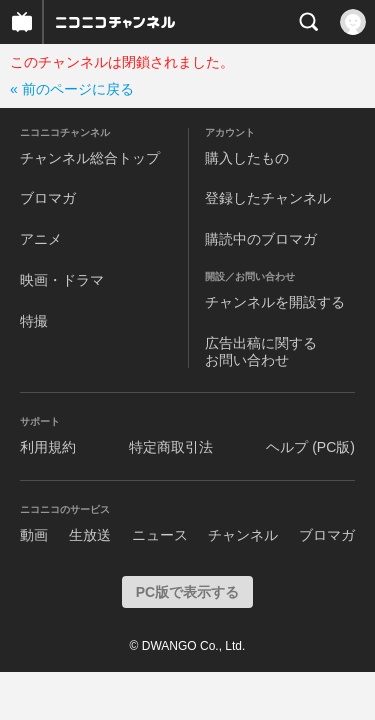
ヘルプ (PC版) (310, 447)
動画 (34, 535)
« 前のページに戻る (72, 89)
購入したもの (247, 158)
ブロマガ (48, 198)
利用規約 (48, 447)
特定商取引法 (171, 447)
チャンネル (243, 535)
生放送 (90, 535)
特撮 (34, 321)
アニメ (41, 239)
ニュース (160, 535)
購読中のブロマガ (261, 239)
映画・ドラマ (62, 280)
